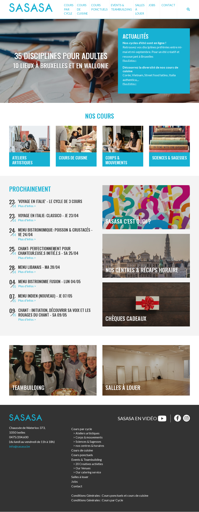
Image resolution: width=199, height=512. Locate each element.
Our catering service (88, 472)
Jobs (151, 5)
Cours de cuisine (82, 9)
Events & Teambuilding (121, 7)
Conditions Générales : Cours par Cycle (97, 500)
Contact (168, 5)
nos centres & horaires (90, 446)
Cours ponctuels (99, 7)
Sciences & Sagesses (88, 441)
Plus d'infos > (130, 60)
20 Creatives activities (89, 464)
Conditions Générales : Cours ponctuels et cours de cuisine (109, 495)
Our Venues (83, 468)
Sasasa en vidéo (142, 419)
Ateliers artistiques (88, 433)
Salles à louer (140, 9)
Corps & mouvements (89, 437)
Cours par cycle (68, 9)
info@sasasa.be (19, 447)
